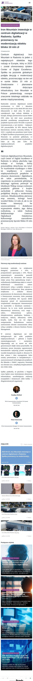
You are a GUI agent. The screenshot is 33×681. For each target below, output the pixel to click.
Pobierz (28, 462)
